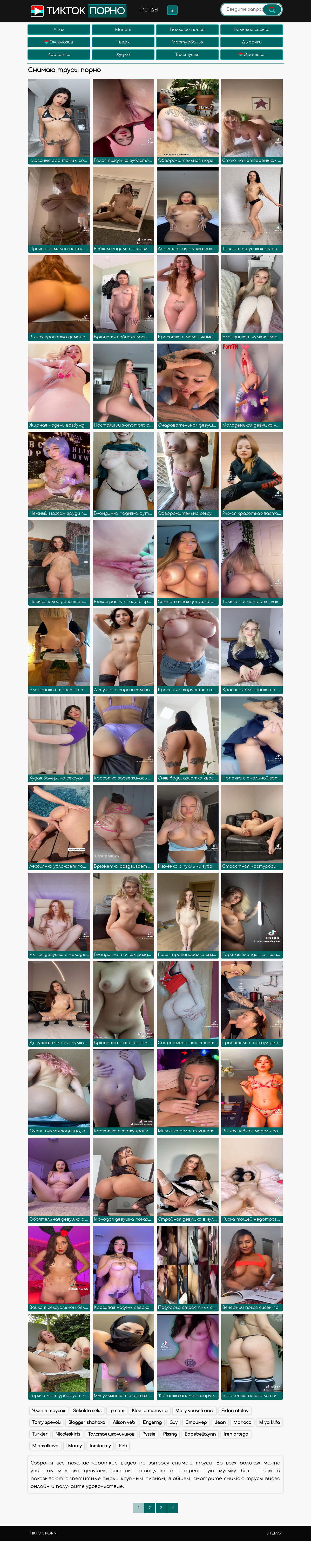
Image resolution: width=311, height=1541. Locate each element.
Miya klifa (269, 1422)
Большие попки (187, 29)
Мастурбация (187, 42)
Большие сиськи (251, 29)
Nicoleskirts (67, 1434)
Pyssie (148, 1434)
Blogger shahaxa (86, 1422)
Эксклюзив (58, 42)
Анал (58, 29)
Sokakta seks (87, 1411)
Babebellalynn (200, 1434)
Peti (123, 1446)
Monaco (242, 1422)
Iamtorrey (100, 1446)
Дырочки (252, 42)
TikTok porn (43, 1533)
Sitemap (273, 1533)
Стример (196, 1422)
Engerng (152, 1422)
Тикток (78, 10)
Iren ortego (236, 1434)
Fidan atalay (234, 1411)
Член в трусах (48, 1411)
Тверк (123, 42)
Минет (123, 29)
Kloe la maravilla (149, 1411)
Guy (174, 1422)
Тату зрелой (46, 1422)
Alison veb (124, 1422)
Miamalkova (45, 1446)
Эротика (252, 54)
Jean (220, 1422)
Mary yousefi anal (194, 1411)
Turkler (40, 1434)
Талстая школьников (111, 1434)
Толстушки (187, 54)
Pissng (170, 1434)
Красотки (59, 54)
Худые (123, 54)
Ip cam (116, 1411)
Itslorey (74, 1446)
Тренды (148, 10)
